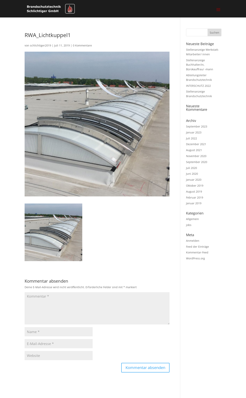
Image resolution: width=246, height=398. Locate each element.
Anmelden (192, 240)
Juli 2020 (191, 168)
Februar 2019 (194, 197)
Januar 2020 (193, 179)
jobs (188, 225)
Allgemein (192, 219)
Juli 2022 (191, 138)
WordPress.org (195, 258)
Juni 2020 (192, 173)
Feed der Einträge (197, 246)
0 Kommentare (82, 45)
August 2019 (194, 191)
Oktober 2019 (194, 185)
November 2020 (196, 156)
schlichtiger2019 (40, 45)
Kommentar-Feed (197, 252)
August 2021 (194, 150)
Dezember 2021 (196, 144)
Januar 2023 (193, 132)
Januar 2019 (193, 203)
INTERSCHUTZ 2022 (198, 86)
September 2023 (196, 126)
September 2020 (196, 162)
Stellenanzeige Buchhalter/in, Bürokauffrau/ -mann (199, 64)
